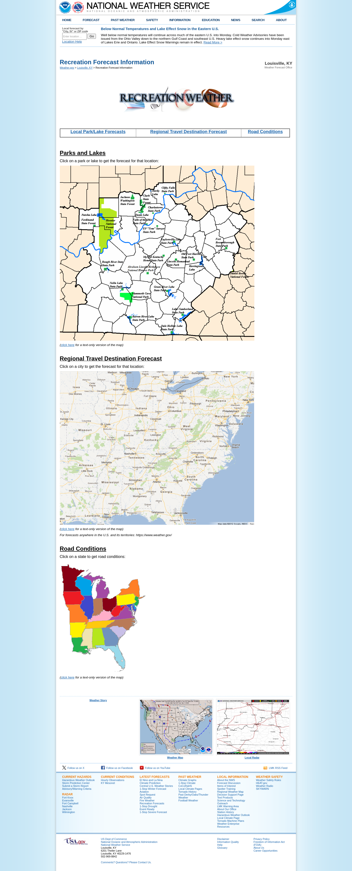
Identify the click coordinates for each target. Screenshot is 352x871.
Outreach (222, 803)
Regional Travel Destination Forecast (188, 131)
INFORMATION (179, 20)
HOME (66, 20)
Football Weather (188, 800)
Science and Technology (231, 800)
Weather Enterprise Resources (228, 825)
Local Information (232, 777)
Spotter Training (226, 788)
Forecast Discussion (229, 783)
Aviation (144, 791)
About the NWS (226, 780)
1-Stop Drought (148, 806)
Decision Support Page (230, 794)
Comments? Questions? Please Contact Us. (126, 862)
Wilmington (68, 812)
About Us (259, 847)
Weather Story (98, 700)
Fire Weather (147, 800)
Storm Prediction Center (76, 783)
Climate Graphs (187, 780)
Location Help (72, 41)
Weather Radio (264, 785)
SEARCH (258, 20)
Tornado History (188, 791)
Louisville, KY (85, 67)
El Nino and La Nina (151, 780)
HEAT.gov (261, 783)
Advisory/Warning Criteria (76, 788)
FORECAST (91, 20)
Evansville (68, 800)
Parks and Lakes (83, 153)
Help (220, 844)
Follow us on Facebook (117, 767)
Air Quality (146, 797)
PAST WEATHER (122, 20)
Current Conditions (117, 777)
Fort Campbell (70, 803)
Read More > (212, 42)
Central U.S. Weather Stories (156, 785)
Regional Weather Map (230, 791)
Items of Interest (226, 785)
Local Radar (253, 756)
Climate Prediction (150, 783)
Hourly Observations (113, 780)
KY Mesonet (108, 783)
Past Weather (190, 777)
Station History (225, 812)
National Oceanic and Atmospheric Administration (129, 841)
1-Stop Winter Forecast (153, 788)
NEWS (235, 20)
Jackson (67, 809)
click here (67, 345)
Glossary (222, 847)
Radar (67, 794)
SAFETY (152, 20)
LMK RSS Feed (276, 767)
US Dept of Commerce (114, 839)
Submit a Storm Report (75, 785)
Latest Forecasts (155, 777)
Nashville (67, 806)
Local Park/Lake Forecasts (97, 131)
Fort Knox (67, 797)
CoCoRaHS (185, 785)
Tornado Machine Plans (230, 820)
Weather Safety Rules (268, 780)
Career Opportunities (266, 850)
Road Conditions (265, 131)
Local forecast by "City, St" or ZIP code (75, 30)
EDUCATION (210, 20)
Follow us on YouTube (155, 767)
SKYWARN (262, 788)
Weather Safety (269, 777)
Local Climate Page (228, 817)
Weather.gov (67, 67)
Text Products (225, 797)
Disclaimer (223, 839)
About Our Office (226, 809)
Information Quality (228, 841)
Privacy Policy (262, 839)
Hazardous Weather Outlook (78, 780)
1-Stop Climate (187, 783)
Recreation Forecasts (152, 803)
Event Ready (147, 809)
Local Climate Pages (190, 788)
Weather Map (176, 756)
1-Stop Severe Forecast (153, 812)
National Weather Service (115, 844)
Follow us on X (73, 767)
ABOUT (281, 20)
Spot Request (148, 794)
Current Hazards (77, 777)
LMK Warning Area (228, 806)
